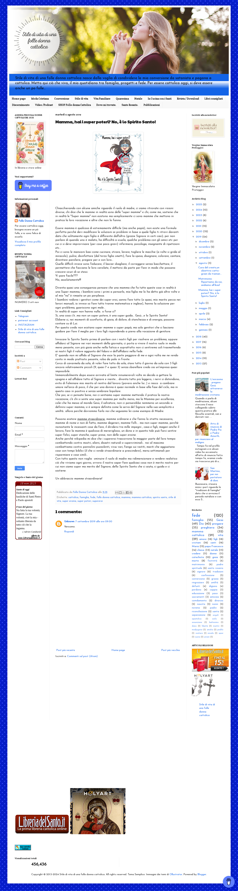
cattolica (73, 497)
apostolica (196, 619)
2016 (199, 347)
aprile (202, 313)
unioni (207, 637)
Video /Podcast (44, 104)
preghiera (207, 527)
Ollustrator (176, 874)
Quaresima (122, 98)
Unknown (69, 521)
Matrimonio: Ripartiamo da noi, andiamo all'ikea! (210, 282)
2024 (199, 210)
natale (214, 550)
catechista (198, 557)
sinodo (211, 633)
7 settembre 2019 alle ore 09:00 (93, 521)
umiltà (214, 583)
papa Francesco (214, 546)
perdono (196, 590)
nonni (215, 604)
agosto (203, 263)
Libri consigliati (213, 98)
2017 (199, 342)
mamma (125, 497)
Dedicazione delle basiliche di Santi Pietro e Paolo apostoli (28, 497)
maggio (203, 308)
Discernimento (21, 104)
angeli (216, 615)
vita (220, 535)
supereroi (97, 501)
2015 (199, 352)
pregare (217, 523)
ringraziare (198, 583)
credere (196, 553)
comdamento (199, 601)
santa (216, 612)
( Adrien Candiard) (32, 531)
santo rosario (215, 568)
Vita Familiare (102, 98)
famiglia (84, 497)
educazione (198, 593)
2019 (199, 236)
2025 (199, 204)
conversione (198, 579)
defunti (196, 586)
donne (213, 553)
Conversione (61, 98)
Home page (19, 98)
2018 (199, 336)
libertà (205, 626)
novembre (205, 247)
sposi (221, 633)
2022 (199, 220)
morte (195, 560)
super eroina (69, 501)
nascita (201, 604)
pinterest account (28, 320)
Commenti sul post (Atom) (82, 656)
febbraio (204, 324)
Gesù (219, 520)
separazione (198, 615)
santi (213, 542)
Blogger (201, 874)
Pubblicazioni (152, 104)
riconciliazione (199, 612)
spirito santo (160, 497)
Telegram (23, 316)
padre (213, 608)
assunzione (197, 622)
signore (201, 572)
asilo (214, 619)
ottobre (203, 252)
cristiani (196, 542)
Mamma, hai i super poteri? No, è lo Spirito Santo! (209, 293)
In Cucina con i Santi (159, 98)
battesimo (213, 622)
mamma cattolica (141, 497)
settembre (205, 257)
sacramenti (198, 597)
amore (202, 539)
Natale (138, 98)
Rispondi (69, 531)
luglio (202, 303)
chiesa (200, 550)
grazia (214, 579)
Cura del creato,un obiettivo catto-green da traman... (210, 270)
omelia (210, 630)
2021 (199, 226)
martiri (216, 626)
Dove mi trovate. (106, 104)
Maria (195, 546)
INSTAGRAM (26, 325)
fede (92, 497)
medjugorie (197, 630)
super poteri (84, 501)
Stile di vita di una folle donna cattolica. (31, 331)
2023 (199, 215)
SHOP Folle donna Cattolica (74, 104)
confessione (207, 575)
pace (215, 593)
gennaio (203, 330)
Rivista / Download (188, 98)
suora (197, 637)
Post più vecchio (170, 650)
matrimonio (198, 565)
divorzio (219, 601)
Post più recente (65, 650)
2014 (199, 358)
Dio (201, 523)
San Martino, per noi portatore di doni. (216, 474)
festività (212, 561)
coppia (213, 590)
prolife (220, 630)
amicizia (214, 597)
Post (21, 361)
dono (194, 626)
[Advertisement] (118, 617)
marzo (203, 319)
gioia (215, 557)
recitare (199, 633)
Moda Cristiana (40, 98)
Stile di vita (81, 98)
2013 (199, 363)
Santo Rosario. (130, 104)
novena (196, 608)
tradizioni (218, 572)
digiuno (213, 586)
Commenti (24, 368)
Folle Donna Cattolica (31, 221)
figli (215, 539)
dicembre (204, 241)
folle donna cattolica (108, 497)
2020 (199, 231)
